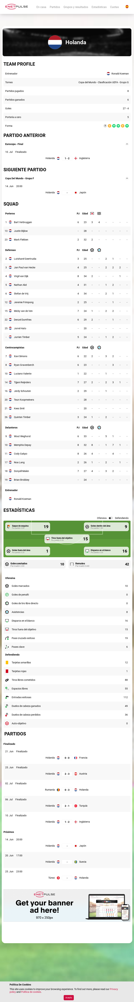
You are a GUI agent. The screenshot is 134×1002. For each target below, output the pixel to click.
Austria (83, 773)
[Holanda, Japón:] (67, 192)
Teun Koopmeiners (24, 399)
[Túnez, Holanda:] (67, 877)
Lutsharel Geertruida (25, 258)
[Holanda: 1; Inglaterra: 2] (67, 158)
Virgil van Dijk (21, 276)
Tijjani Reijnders (22, 382)
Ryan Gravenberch (24, 365)
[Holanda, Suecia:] (67, 861)
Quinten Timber (22, 417)
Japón (82, 192)
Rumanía (50, 789)
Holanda (50, 158)
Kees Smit (19, 408)
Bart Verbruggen (23, 222)
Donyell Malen (21, 471)
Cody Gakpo (20, 453)
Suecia (82, 861)
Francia (83, 757)
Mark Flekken (21, 239)
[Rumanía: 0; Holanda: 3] (67, 789)
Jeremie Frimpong (24, 302)
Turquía (83, 805)
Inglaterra (84, 158)
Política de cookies (31, 992)
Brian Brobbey (21, 479)
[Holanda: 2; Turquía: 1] (67, 805)
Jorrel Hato (20, 328)
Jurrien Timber (22, 337)
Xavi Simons (20, 356)
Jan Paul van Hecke (24, 267)
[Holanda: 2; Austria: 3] (67, 773)
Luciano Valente (22, 373)
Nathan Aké (20, 284)
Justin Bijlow (21, 231)
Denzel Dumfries (22, 319)
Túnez (51, 877)
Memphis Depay (22, 445)
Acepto (68, 997)
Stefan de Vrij (21, 293)
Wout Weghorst (22, 436)
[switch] (110, 518)
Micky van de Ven (23, 311)
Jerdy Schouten (22, 391)
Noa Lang (19, 462)
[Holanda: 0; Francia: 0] (67, 757)
